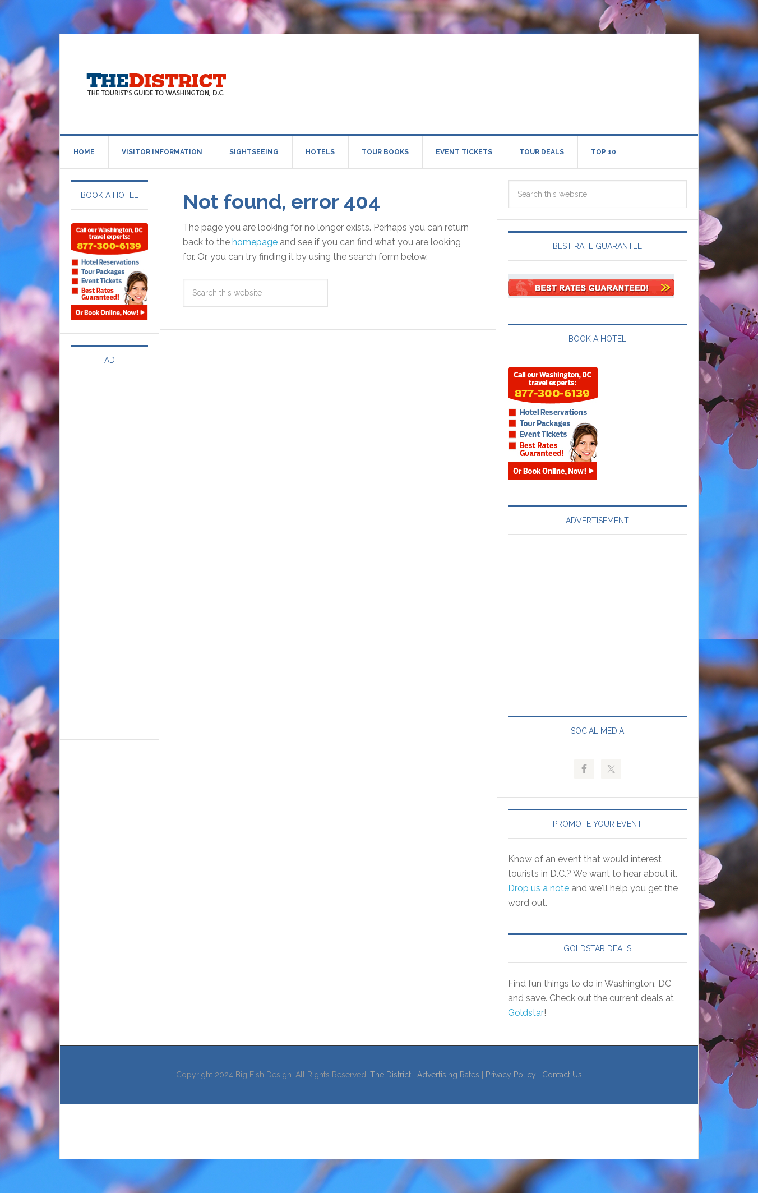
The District (390, 1074)
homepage (255, 242)
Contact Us (562, 1074)
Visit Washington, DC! (155, 82)
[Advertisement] (471, 82)
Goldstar (526, 1012)
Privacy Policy (511, 1074)
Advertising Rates (448, 1074)
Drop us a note (538, 888)
